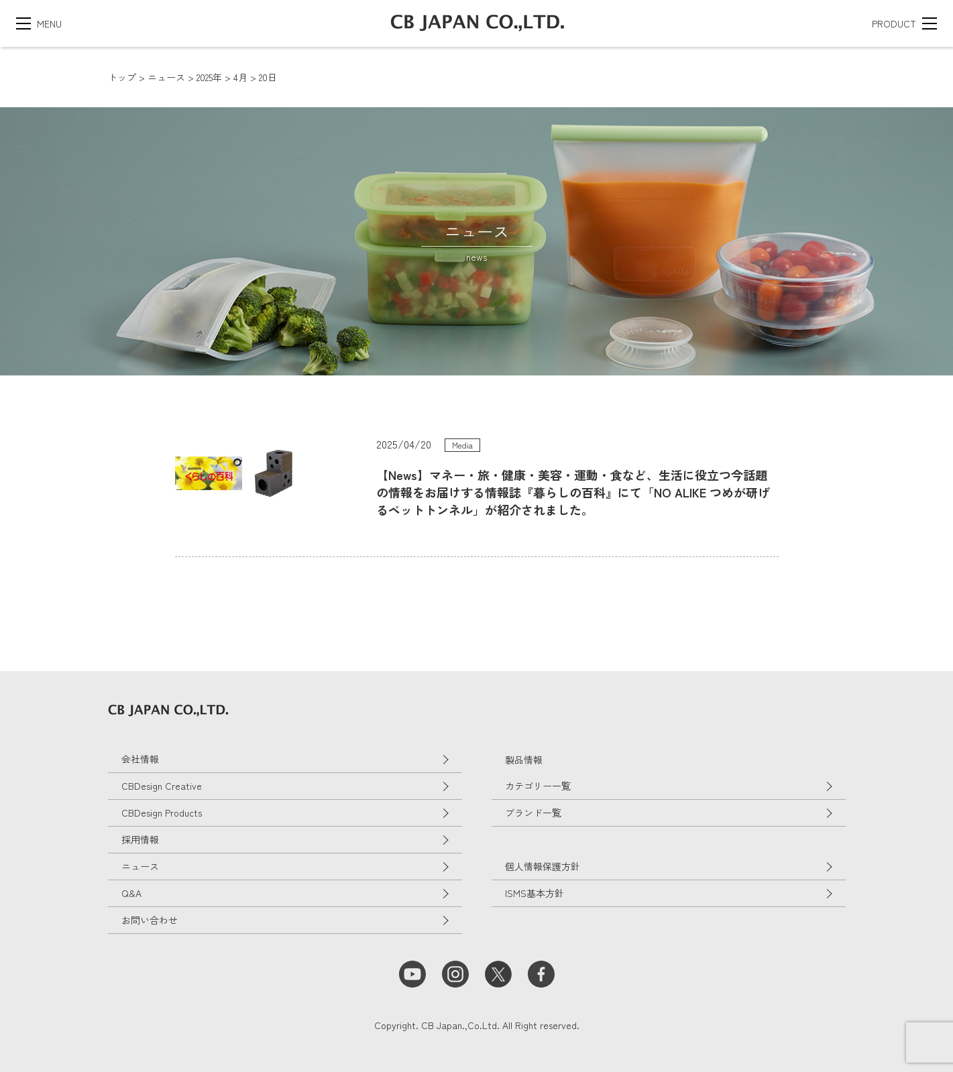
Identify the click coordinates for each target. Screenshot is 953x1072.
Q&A (131, 893)
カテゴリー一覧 (538, 785)
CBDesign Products (161, 812)
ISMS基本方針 (534, 893)
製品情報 (524, 759)
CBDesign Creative (161, 785)
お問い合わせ (149, 920)
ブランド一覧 (533, 812)
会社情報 (140, 759)
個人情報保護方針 (542, 866)
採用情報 (140, 839)
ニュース (140, 866)
